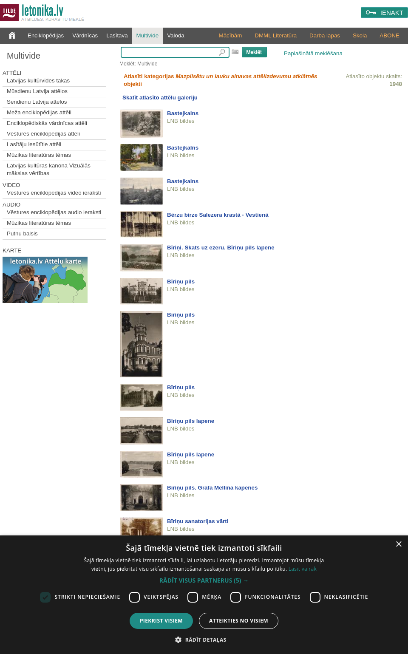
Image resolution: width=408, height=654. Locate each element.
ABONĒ (390, 35)
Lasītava (117, 35)
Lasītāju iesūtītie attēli (34, 144)
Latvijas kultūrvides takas (38, 80)
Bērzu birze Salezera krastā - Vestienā (218, 215)
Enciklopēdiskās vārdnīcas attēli (47, 123)
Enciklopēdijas (46, 35)
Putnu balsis (22, 233)
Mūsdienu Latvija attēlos (37, 91)
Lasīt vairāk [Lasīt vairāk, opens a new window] (303, 568)
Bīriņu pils (181, 281)
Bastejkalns (182, 113)
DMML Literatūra (276, 35)
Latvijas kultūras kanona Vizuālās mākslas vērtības (49, 169)
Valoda (175, 35)
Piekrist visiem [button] (161, 620)
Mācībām (230, 35)
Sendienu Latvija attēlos (37, 102)
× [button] (398, 544)
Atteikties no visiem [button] (238, 620)
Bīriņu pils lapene (190, 421)
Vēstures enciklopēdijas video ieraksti (54, 193)
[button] (204, 580)
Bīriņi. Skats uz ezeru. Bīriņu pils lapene (221, 247)
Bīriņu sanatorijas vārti (197, 521)
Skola (360, 35)
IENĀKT (391, 12)
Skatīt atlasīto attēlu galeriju (160, 97)
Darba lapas (324, 35)
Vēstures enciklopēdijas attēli (43, 133)
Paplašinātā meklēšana (313, 53)
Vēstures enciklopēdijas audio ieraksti (54, 212)
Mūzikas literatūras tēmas (39, 155)
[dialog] (204, 594)
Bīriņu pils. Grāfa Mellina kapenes (212, 487)
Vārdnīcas (85, 35)
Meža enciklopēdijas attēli (39, 112)
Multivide (147, 35)
